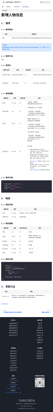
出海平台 (40, 333)
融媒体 (39, 342)
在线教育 (40, 340)
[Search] (45, 2)
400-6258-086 (13, 381)
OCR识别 (13, 365)
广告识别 (13, 363)
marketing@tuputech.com (13, 393)
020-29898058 (13, 385)
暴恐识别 (13, 356)
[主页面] (2, 7)
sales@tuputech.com (13, 389)
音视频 (39, 328)
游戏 (40, 338)
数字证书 (35, 161)
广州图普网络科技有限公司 (29, 404)
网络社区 (40, 330)
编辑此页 (4, 304)
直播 (40, 323)
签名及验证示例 (36, 170)
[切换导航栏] (4, 2)
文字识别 (13, 361)
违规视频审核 (13, 328)
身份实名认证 (13, 335)
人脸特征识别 (13, 368)
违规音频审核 (13, 323)
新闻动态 (40, 356)
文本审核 (13, 358)
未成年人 (40, 335)
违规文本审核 (13, 330)
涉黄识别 (13, 351)
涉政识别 (13, 353)
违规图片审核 (13, 326)
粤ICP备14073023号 (26, 406)
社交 (40, 326)
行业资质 (40, 353)
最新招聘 (40, 358)
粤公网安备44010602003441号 (26, 408)
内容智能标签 (13, 333)
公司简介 (40, 351)
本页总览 (4, 10)
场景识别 (13, 370)
